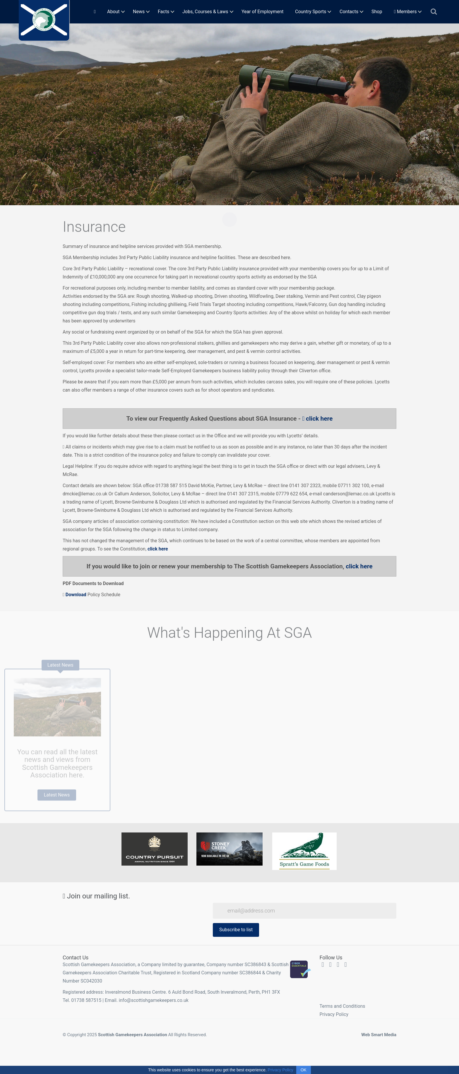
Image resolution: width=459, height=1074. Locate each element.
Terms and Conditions (342, 1006)
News (139, 11)
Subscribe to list (236, 929)
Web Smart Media (378, 1034)
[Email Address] (304, 911)
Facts (163, 11)
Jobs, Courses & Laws (205, 11)
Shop (376, 11)
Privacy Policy (334, 1014)
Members (405, 11)
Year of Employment (263, 11)
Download (75, 594)
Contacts (349, 11)
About (113, 11)
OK (303, 1070)
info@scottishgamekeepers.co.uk (154, 1000)
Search (433, 11)
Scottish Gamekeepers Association (132, 1034)
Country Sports (310, 11)
